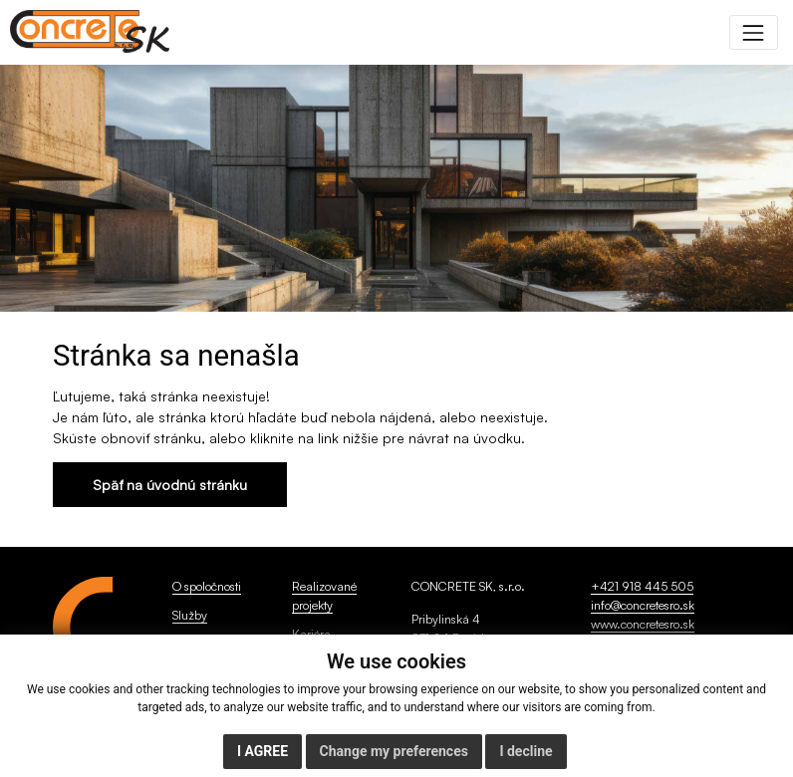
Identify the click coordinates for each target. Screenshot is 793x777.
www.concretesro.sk (642, 624)
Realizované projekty (324, 595)
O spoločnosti (206, 586)
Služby (189, 615)
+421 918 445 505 (642, 586)
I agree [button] (262, 751)
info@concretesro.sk (642, 605)
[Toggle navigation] (753, 32)
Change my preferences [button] (394, 751)
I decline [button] (525, 751)
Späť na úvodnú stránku (170, 484)
